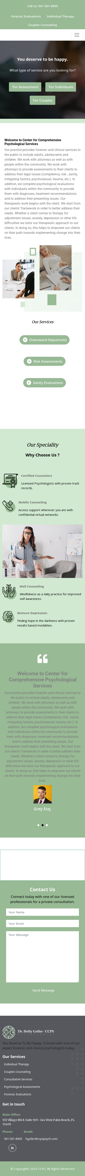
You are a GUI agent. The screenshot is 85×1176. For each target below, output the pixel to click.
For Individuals (61, 87)
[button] (38, 825)
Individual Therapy (60, 16)
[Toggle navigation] (77, 35)
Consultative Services (18, 1079)
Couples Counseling (42, 25)
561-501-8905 (13, 1139)
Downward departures (45, 339)
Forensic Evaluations (26, 16)
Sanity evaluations (45, 382)
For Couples (43, 100)
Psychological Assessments (22, 1087)
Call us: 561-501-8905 (42, 6)
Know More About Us (43, 407)
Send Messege (43, 990)
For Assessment (25, 87)
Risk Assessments (44, 361)
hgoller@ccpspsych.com (41, 1139)
